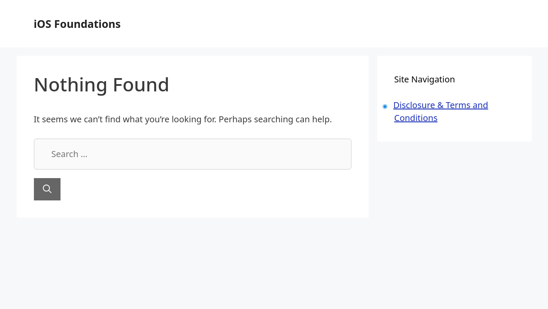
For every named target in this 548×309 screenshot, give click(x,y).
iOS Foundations (77, 23)
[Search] (47, 189)
